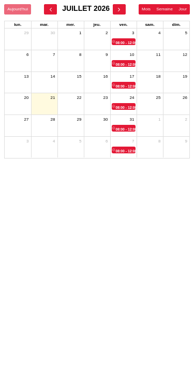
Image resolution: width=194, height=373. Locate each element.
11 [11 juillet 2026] (158, 54)
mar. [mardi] (44, 24)
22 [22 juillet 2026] (79, 97)
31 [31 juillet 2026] (132, 119)
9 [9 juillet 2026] (107, 54)
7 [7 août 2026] (133, 141)
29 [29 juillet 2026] (79, 119)
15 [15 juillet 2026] (79, 76)
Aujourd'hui (17, 9)
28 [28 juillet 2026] (53, 119)
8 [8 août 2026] (159, 141)
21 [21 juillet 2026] (53, 97)
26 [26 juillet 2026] (185, 97)
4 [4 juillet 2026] (159, 33)
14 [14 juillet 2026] (53, 76)
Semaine (164, 9)
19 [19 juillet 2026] (185, 76)
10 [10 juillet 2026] (132, 54)
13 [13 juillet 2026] (26, 76)
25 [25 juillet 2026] (158, 97)
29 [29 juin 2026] (26, 33)
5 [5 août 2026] (80, 141)
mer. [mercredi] (70, 24)
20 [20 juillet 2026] (26, 97)
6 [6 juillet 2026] (27, 54)
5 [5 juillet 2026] (186, 33)
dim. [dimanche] (176, 24)
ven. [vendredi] (123, 24)
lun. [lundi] (17, 24)
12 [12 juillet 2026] (185, 54)
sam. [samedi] (149, 24)
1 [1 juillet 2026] (80, 33)
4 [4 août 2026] (54, 141)
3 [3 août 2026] (27, 141)
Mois (146, 9)
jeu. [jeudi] (97, 24)
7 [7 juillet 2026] (54, 54)
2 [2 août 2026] (186, 119)
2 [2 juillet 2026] (107, 33)
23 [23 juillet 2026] (105, 97)
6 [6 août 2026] (107, 141)
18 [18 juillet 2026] (158, 76)
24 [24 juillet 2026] (132, 97)
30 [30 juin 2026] (53, 33)
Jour (182, 9)
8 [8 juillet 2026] (80, 54)
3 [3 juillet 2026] (133, 33)
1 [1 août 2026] (159, 119)
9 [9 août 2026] (186, 141)
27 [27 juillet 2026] (26, 119)
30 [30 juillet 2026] (105, 119)
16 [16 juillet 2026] (105, 76)
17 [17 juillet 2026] (132, 76)
